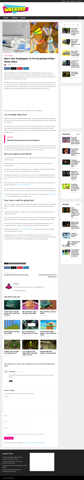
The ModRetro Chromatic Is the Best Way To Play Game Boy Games (75, 253)
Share (7, 68)
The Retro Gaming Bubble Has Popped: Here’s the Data (75, 163)
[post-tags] (77, 25)
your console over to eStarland (25, 229)
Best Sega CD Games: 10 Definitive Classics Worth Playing (75, 152)
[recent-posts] (69, 25)
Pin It (20, 68)
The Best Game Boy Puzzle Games (75, 243)
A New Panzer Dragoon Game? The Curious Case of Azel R (12, 313)
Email (5, 421)
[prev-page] (63, 196)
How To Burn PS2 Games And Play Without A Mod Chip (75, 42)
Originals (15, 17)
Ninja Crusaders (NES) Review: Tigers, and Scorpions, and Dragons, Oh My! (75, 212)
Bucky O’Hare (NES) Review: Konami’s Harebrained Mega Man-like (75, 225)
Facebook (63, 1)
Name (5, 415)
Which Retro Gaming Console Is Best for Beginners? (23, 140)
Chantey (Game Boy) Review (74, 235)
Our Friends (73, 1)
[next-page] (66, 196)
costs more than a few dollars (22, 184)
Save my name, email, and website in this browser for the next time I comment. (25, 434)
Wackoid (9, 64)
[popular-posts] (64, 25)
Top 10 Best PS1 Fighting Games (74, 74)
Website (6, 427)
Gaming (6, 17)
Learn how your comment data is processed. (34, 442)
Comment (6, 396)
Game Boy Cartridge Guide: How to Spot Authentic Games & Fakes (75, 140)
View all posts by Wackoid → (20, 290)
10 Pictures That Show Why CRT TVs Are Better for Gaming (75, 31)
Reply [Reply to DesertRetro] (11, 381)
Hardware (10, 55)
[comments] (73, 25)
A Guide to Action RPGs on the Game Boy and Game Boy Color (75, 187)
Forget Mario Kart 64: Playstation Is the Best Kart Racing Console (75, 64)
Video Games (22, 263)
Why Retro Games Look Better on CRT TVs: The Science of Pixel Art (75, 175)
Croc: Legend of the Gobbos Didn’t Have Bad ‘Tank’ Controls (29, 353)
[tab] (64, 25)
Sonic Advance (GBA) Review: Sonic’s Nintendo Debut (48, 333)
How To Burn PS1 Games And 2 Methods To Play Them (75, 53)
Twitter (68, 1)
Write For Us (79, 1)
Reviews (22, 17)
